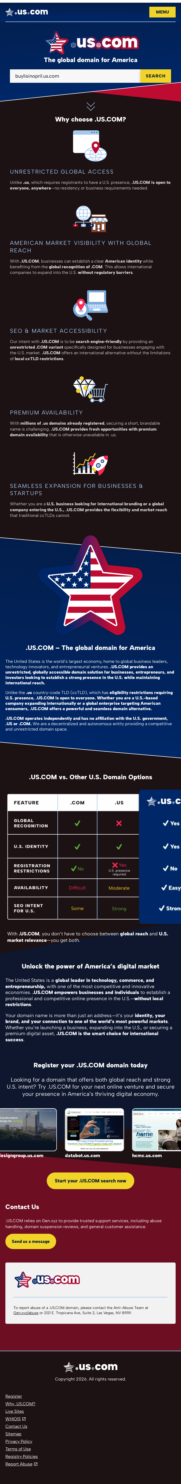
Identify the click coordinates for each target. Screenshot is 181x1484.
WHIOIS (13, 1418)
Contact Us (16, 1426)
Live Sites (14, 1411)
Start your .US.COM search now (90, 1181)
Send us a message (31, 1241)
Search (156, 75)
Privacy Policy (18, 1441)
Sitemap (13, 1433)
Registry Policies (21, 1456)
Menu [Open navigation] (162, 12)
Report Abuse (18, 1464)
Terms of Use (18, 1448)
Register (13, 1396)
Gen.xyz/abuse (25, 1313)
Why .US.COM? (20, 1403)
